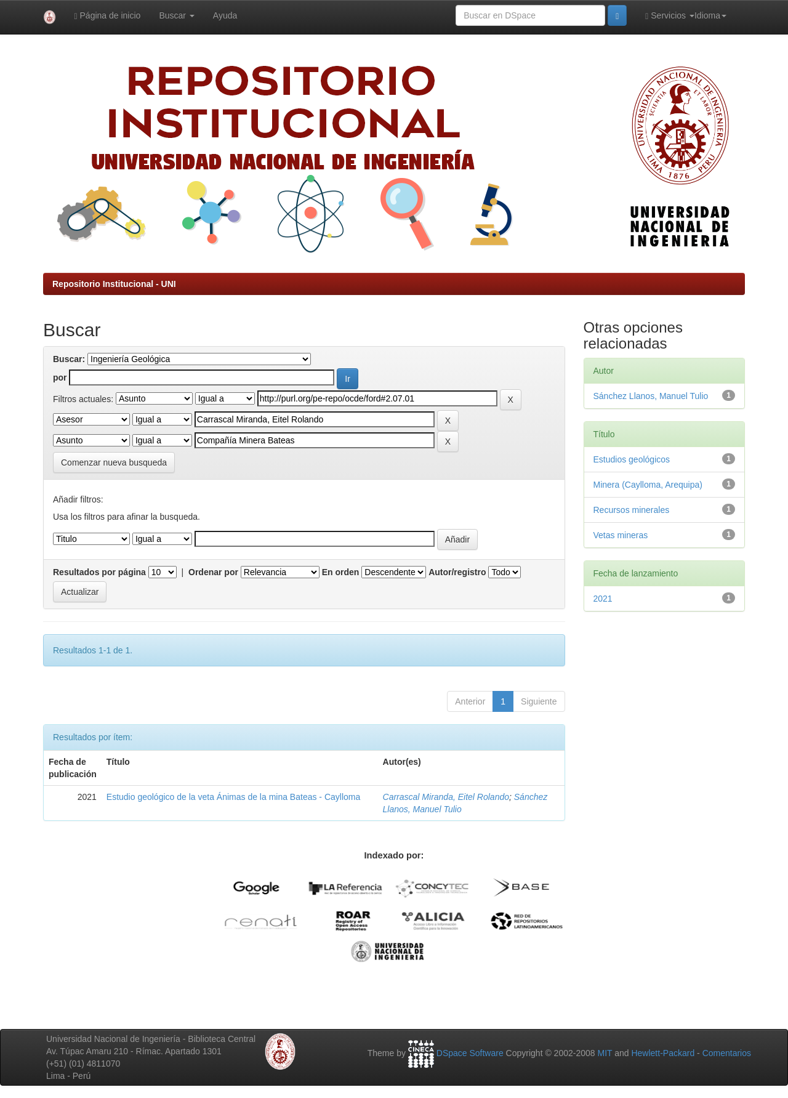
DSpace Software (470, 1053)
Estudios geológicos (631, 459)
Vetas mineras (620, 535)
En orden (341, 572)
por (60, 377)
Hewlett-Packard (662, 1053)
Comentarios (726, 1053)
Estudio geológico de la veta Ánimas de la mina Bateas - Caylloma (233, 797)
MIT (604, 1053)
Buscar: (69, 359)
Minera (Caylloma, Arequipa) (647, 485)
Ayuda (225, 15)
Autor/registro (457, 572)
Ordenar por (213, 572)
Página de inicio (107, 15)
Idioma (710, 15)
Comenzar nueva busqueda (114, 462)
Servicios (669, 15)
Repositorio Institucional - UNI (114, 284)
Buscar (176, 15)
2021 (603, 598)
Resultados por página (99, 572)
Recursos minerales (631, 510)
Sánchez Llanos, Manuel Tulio (651, 396)
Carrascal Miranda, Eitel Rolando (446, 797)
